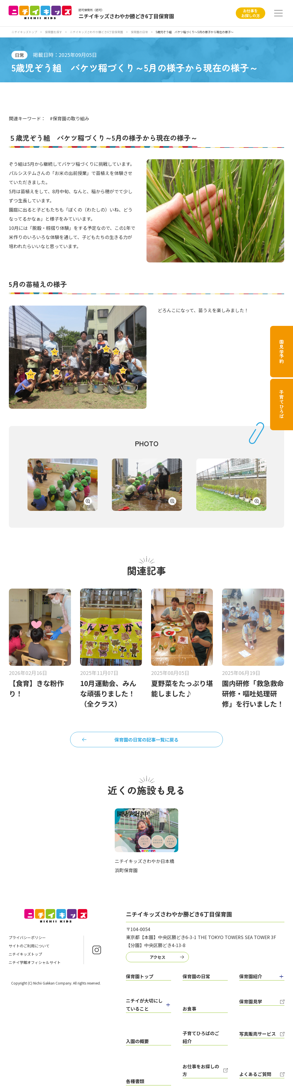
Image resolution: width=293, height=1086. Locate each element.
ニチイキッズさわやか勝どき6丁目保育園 (97, 32)
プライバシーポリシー (27, 941)
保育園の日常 (140, 32)
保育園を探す (54, 32)
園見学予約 (281, 352)
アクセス (155, 960)
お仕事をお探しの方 (250, 13)
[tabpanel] (62, 486)
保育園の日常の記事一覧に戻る (146, 741)
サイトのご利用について (29, 950)
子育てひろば (281, 404)
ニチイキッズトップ (24, 32)
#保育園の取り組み (69, 118)
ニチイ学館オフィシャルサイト (35, 966)
